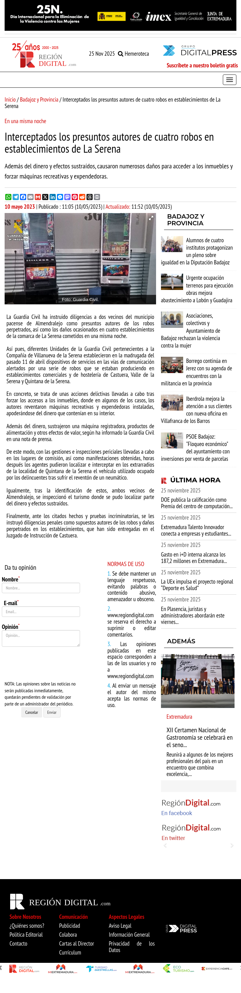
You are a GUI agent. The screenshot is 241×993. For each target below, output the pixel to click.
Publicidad (69, 925)
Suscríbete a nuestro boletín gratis (202, 65)
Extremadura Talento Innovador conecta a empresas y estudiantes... (196, 530)
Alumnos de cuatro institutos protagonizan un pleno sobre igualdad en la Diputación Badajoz (197, 251)
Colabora (68, 934)
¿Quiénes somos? (27, 925)
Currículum (70, 952)
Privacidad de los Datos (132, 947)
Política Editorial (26, 934)
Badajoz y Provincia (39, 99)
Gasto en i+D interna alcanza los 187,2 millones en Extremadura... (194, 558)
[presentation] (48, 664)
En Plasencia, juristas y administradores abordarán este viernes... (193, 615)
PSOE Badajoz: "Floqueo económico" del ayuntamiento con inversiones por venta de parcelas (195, 448)
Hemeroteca (133, 53)
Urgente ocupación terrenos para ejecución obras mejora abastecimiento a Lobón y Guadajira (197, 289)
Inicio (10, 99)
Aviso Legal (120, 925)
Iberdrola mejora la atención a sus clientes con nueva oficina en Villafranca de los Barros (196, 410)
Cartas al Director (76, 943)
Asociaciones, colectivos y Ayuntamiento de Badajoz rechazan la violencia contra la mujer (190, 330)
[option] (120, 15)
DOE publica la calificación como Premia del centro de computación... (197, 503)
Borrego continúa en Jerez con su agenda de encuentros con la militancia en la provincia (196, 372)
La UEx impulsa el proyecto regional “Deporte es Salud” (197, 585)
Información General (129, 934)
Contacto (18, 943)
